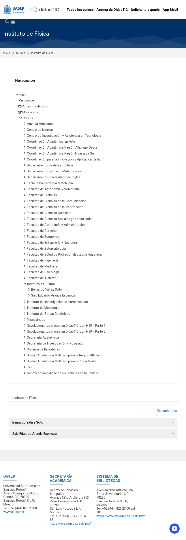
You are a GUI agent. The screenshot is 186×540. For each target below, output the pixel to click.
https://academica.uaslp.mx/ (70, 523)
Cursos (20, 53)
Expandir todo (167, 411)
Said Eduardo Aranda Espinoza (34, 434)
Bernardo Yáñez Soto (27, 422)
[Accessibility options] (174, 528)
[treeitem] (93, 234)
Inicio (6, 53)
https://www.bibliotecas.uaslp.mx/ (120, 516)
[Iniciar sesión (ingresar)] (13, 21)
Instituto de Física (42, 53)
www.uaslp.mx (13, 512)
